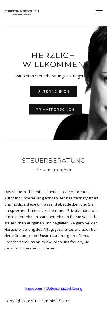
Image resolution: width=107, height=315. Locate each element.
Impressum (34, 288)
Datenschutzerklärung (64, 288)
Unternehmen (53, 91)
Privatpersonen (55, 109)
